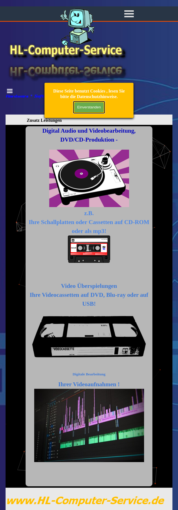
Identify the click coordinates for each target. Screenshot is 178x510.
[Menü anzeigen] (129, 13)
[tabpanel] (89, 306)
